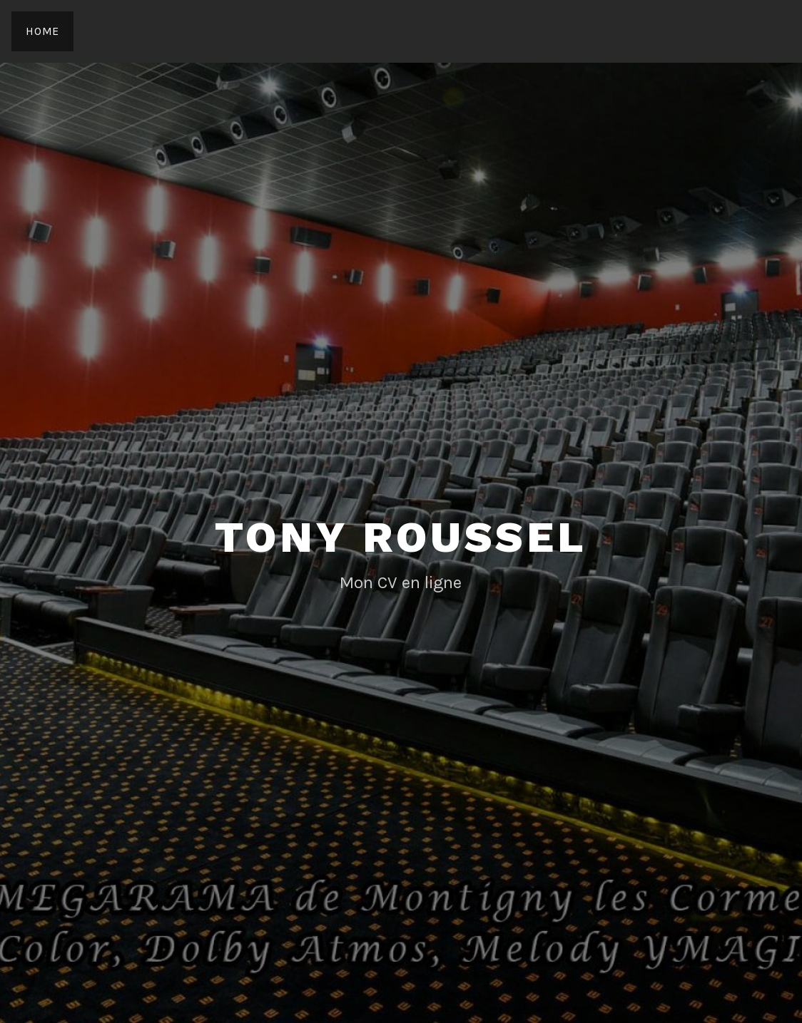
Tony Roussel (401, 537)
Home (42, 31)
